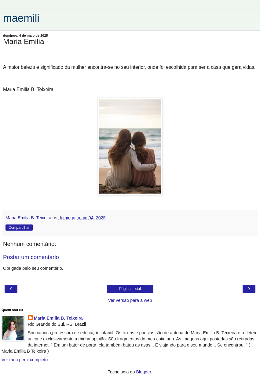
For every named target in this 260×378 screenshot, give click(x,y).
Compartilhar (19, 227)
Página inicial (130, 289)
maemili (21, 18)
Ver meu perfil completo (25, 359)
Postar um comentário (31, 257)
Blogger (143, 371)
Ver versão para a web (130, 300)
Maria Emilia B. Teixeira (58, 318)
